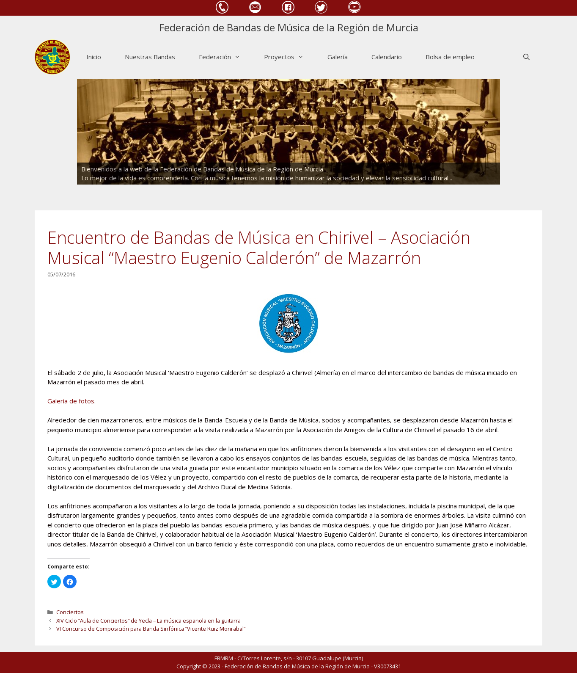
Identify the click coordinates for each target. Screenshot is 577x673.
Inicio (93, 56)
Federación (225, 57)
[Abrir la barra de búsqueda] (526, 57)
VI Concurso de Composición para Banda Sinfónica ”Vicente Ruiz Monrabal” (150, 628)
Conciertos (70, 612)
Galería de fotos (70, 401)
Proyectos (290, 57)
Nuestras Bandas (150, 56)
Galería (337, 56)
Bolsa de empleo (450, 56)
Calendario (386, 56)
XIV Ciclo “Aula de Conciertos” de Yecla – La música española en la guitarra (148, 620)
